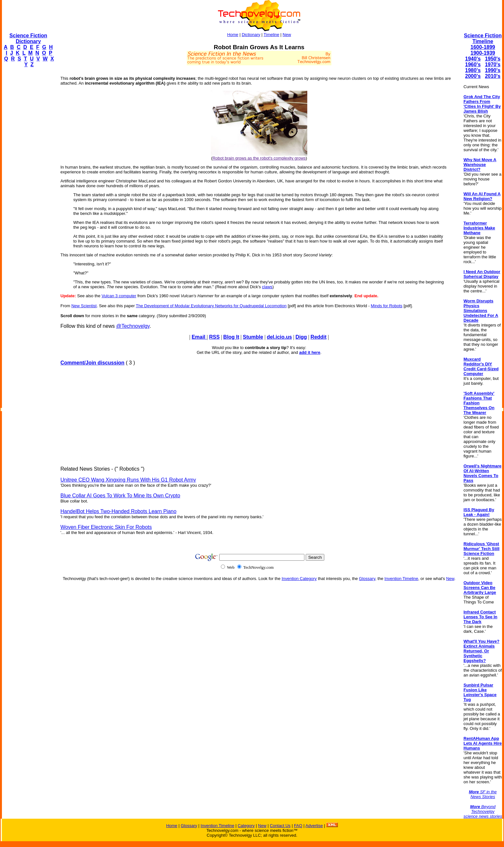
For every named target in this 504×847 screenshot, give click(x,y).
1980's (473, 70)
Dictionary (251, 34)
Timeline (271, 34)
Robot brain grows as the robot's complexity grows (259, 158)
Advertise (314, 825)
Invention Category (299, 578)
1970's (492, 64)
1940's (473, 58)
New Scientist (84, 305)
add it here (309, 352)
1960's (473, 64)
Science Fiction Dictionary (28, 38)
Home (233, 34)
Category (246, 825)
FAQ (298, 825)
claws (267, 286)
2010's (492, 76)
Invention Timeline (401, 578)
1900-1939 (483, 53)
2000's (473, 76)
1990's (492, 70)
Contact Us (280, 825)
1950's (492, 58)
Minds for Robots (386, 305)
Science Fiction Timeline (482, 38)
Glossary (367, 578)
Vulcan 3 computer (119, 295)
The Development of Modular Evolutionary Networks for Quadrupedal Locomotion (211, 305)
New (287, 34)
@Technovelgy (132, 326)
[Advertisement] (27, 169)
